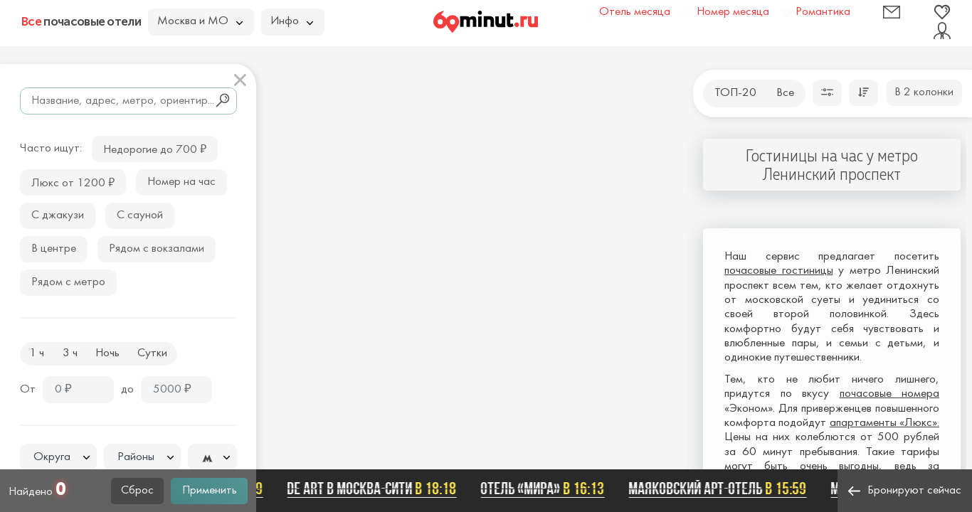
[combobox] (58, 457)
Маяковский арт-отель (720, 488)
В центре (53, 249)
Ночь (107, 353)
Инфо (291, 21)
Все (785, 93)
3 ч (70, 353)
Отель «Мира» (545, 488)
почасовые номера (890, 394)
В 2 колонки (923, 92)
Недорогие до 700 (154, 148)
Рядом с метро (68, 282)
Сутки (152, 353)
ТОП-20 (735, 93)
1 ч (36, 353)
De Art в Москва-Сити (374, 488)
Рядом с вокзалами (156, 249)
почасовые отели (81, 21)
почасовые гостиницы (778, 271)
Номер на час (181, 182)
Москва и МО (200, 21)
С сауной (140, 215)
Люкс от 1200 (73, 181)
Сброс (137, 490)
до (127, 389)
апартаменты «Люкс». (884, 423)
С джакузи (57, 215)
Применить (209, 490)
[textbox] (58, 457)
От (28, 389)
